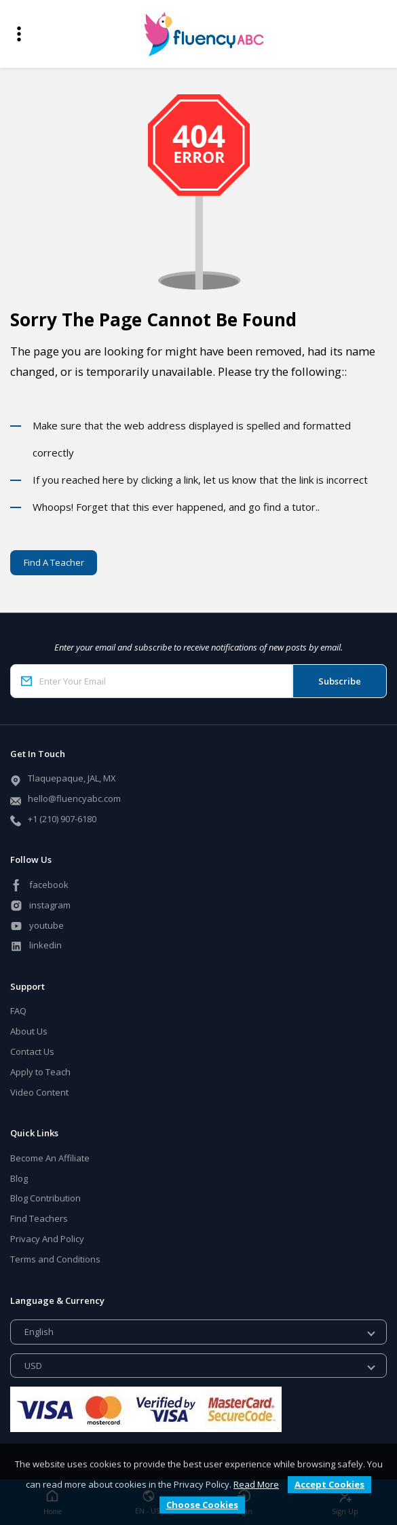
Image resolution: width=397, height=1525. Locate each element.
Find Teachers (39, 1218)
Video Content (39, 1092)
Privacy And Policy (47, 1239)
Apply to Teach (40, 1072)
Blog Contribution (45, 1198)
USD (33, 1365)
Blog (19, 1178)
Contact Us (32, 1051)
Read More (256, 1484)
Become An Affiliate (50, 1158)
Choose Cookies (202, 1505)
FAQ (18, 1011)
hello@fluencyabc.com (74, 798)
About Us (29, 1031)
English (39, 1332)
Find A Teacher (54, 562)
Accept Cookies (329, 1484)
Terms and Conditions (55, 1259)
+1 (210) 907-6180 (62, 819)
